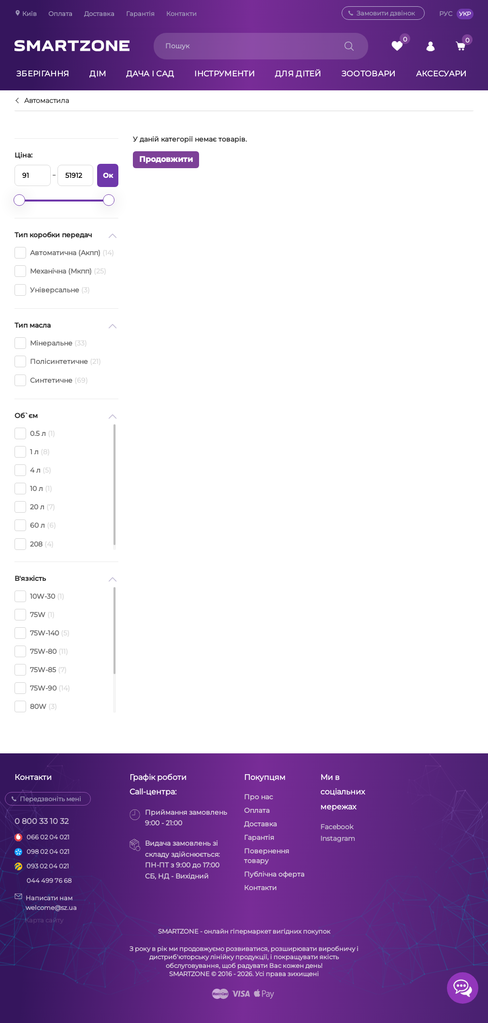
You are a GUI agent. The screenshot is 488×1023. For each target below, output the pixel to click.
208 (34, 544)
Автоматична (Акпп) (64, 253)
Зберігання (42, 73)
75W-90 (42, 688)
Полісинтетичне (57, 361)
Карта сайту (44, 920)
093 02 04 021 (48, 866)
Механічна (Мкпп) (60, 271)
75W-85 (40, 670)
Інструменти (224, 73)
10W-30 (39, 596)
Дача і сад (150, 73)
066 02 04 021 (48, 837)
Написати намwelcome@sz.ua (45, 902)
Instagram (337, 838)
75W (34, 614)
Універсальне (52, 290)
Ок (108, 175)
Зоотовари (369, 73)
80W (35, 706)
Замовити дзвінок (386, 13)
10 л (33, 488)
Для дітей (298, 73)
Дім (97, 73)
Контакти (181, 13)
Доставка (99, 13)
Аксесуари (441, 73)
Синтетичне (51, 380)
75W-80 (41, 651)
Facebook (336, 826)
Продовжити (166, 159)
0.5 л (34, 433)
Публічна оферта (274, 874)
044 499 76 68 (49, 880)
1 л (32, 452)
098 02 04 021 (48, 851)
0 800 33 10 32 (41, 821)
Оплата (60, 13)
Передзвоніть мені (50, 799)
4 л (32, 470)
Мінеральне (50, 343)
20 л (34, 507)
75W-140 (42, 633)
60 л (35, 525)
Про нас (258, 796)
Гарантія (140, 13)
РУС (445, 13)
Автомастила (46, 101)
